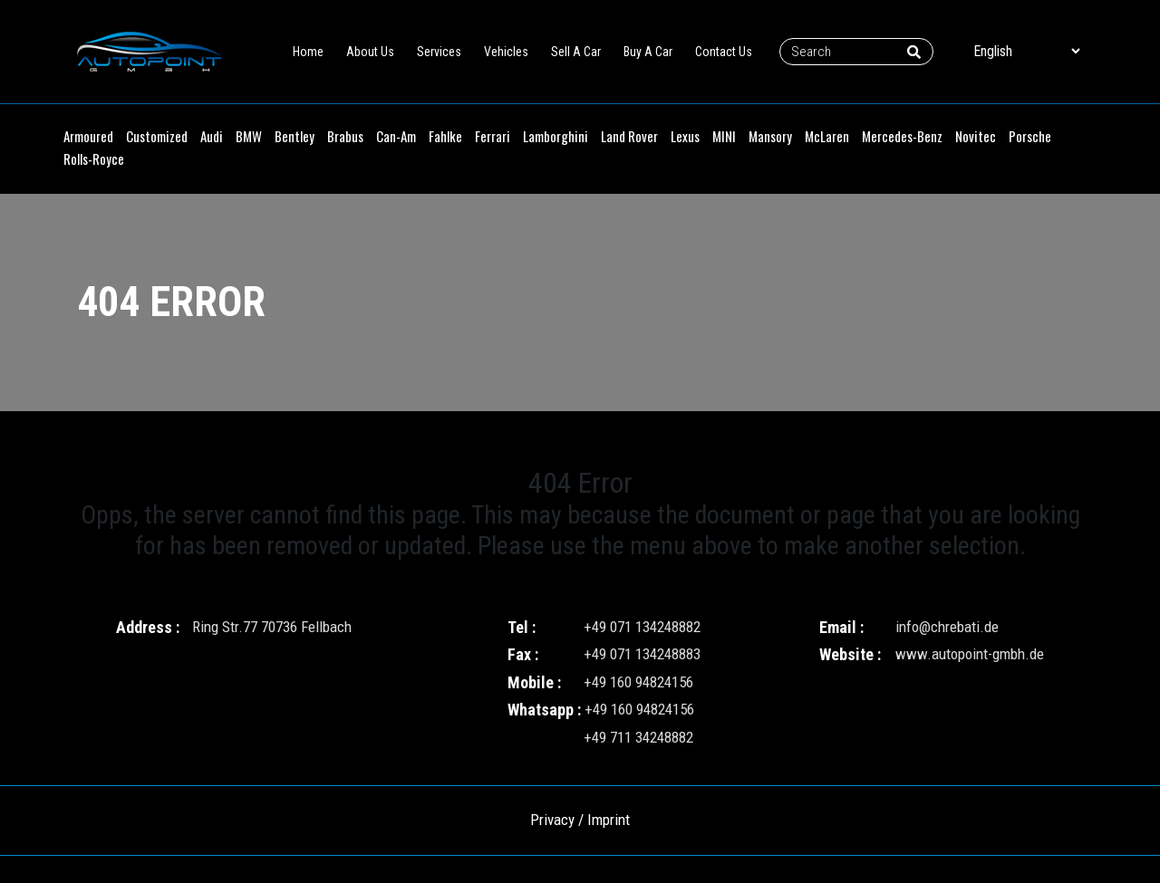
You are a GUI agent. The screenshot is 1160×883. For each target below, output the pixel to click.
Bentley (294, 136)
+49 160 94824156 (638, 682)
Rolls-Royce (93, 158)
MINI (724, 136)
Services (439, 51)
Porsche (1030, 136)
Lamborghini (555, 136)
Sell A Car (576, 51)
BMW (249, 136)
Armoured (88, 136)
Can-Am (396, 136)
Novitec (975, 136)
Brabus (345, 136)
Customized (157, 136)
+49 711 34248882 (638, 737)
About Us (370, 51)
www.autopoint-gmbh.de (969, 654)
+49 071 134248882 (642, 627)
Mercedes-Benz (902, 136)
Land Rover (629, 136)
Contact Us (723, 51)
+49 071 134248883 (642, 654)
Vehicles (506, 51)
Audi (211, 136)
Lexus (685, 136)
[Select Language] (1026, 51)
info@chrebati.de (947, 627)
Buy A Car (648, 51)
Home (308, 51)
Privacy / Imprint (580, 820)
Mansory (770, 136)
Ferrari (492, 136)
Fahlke (445, 136)
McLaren (827, 136)
